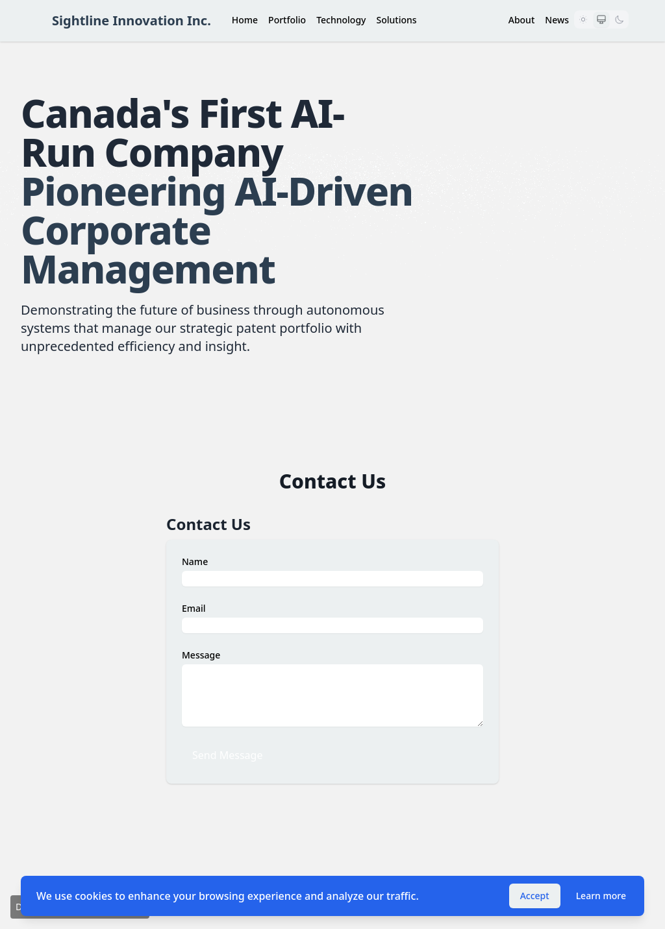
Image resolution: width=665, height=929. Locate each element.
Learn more (601, 895)
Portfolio (287, 20)
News (557, 20)
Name (195, 561)
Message (201, 655)
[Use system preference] (601, 19)
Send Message (227, 755)
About (521, 20)
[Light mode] (583, 19)
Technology (341, 20)
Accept (534, 895)
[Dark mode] (619, 19)
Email (194, 608)
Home (245, 20)
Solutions (396, 20)
